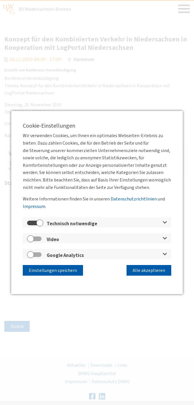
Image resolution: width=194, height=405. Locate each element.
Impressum (34, 206)
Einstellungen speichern (53, 270)
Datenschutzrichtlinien (134, 199)
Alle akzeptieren (149, 270)
